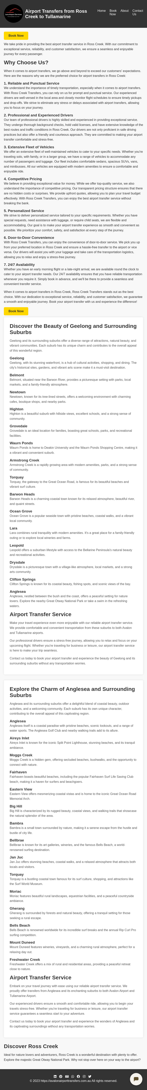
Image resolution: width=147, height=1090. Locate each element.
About (125, 10)
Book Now (113, 12)
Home (101, 10)
